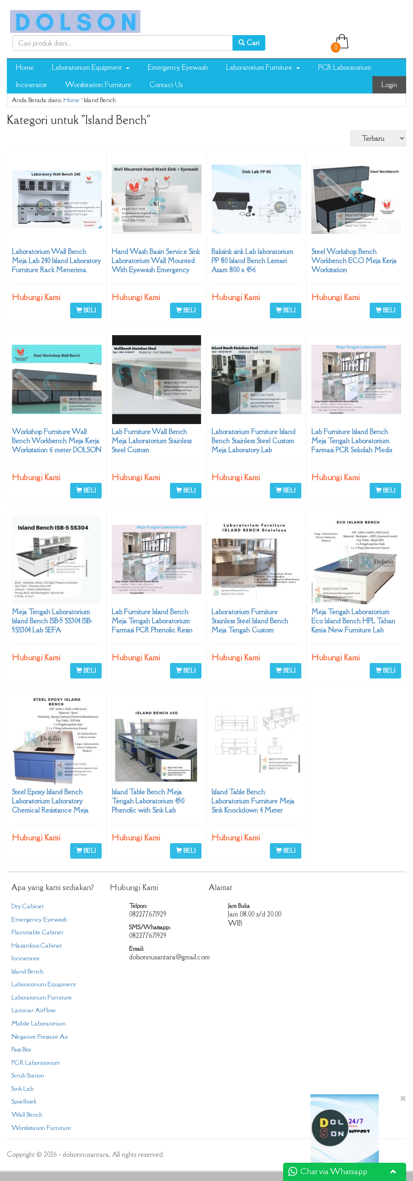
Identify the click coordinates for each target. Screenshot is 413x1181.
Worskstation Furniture (98, 84)
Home (25, 67)
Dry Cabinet (27, 906)
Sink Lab (22, 1088)
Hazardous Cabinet (36, 945)
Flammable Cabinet (37, 932)
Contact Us (166, 84)
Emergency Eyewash (178, 67)
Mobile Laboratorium (38, 1023)
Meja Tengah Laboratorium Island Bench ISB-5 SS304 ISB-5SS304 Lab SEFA (52, 620)
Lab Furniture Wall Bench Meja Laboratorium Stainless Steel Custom (151, 440)
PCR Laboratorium (344, 67)
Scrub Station (27, 1075)
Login (389, 84)
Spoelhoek (23, 1101)
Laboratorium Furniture (263, 67)
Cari (248, 42)
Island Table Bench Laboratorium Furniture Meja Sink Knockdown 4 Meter (253, 800)
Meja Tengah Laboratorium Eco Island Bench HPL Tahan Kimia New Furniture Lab (353, 620)
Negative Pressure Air (39, 1036)
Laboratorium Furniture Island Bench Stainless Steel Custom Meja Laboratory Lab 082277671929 (253, 445)
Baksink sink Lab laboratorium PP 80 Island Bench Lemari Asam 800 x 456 (252, 260)
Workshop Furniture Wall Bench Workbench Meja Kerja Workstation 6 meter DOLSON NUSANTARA (56, 445)
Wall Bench (26, 1114)
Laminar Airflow (33, 1010)
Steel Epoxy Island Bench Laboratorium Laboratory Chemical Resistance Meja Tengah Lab (50, 805)
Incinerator (31, 84)
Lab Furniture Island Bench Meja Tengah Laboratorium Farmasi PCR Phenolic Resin (152, 620)
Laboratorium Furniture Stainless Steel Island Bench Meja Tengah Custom (250, 620)
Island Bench (27, 971)
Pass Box (21, 1049)
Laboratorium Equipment (90, 67)
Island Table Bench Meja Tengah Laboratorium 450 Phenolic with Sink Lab (148, 800)
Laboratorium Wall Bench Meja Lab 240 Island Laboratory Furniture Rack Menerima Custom (56, 265)
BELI (86, 310)
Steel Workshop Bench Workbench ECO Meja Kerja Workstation (354, 260)
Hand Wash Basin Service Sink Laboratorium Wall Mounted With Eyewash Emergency (156, 260)
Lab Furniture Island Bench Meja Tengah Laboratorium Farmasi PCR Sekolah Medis (351, 440)
